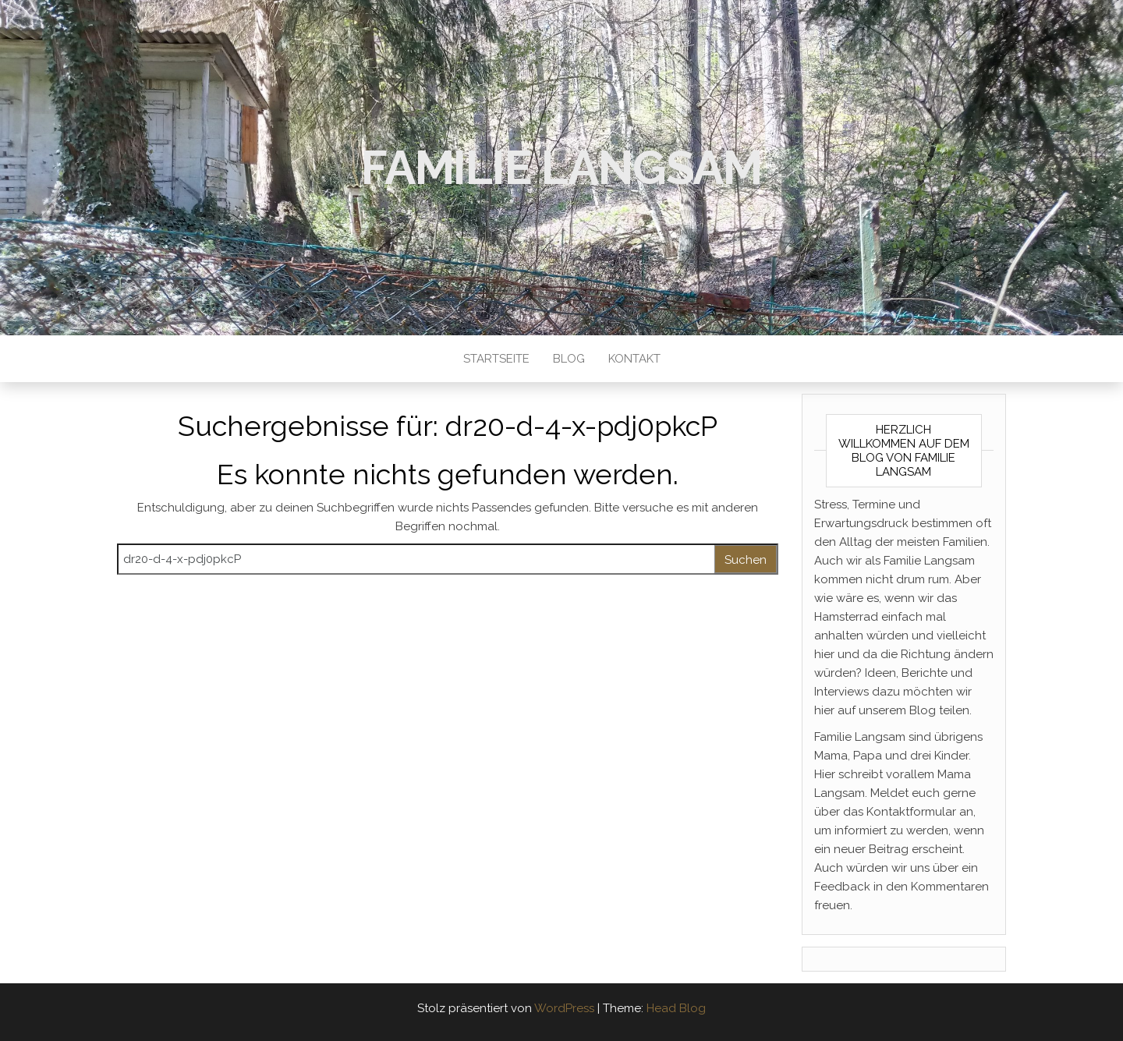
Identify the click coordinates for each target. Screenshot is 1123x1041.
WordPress (564, 1008)
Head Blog (676, 1008)
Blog (569, 359)
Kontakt (634, 359)
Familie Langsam (561, 167)
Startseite (496, 359)
